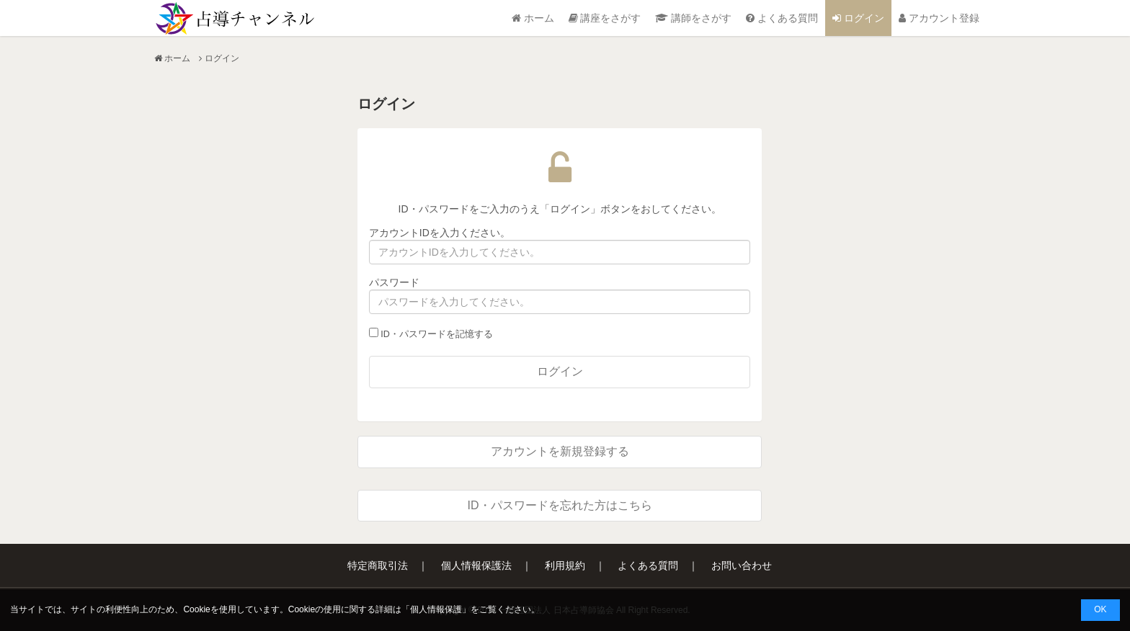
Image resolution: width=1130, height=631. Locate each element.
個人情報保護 (436, 609)
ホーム (533, 18)
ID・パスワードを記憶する (431, 333)
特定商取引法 (377, 565)
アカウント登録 (939, 18)
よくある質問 (782, 18)
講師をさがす (693, 18)
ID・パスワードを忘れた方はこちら (560, 505)
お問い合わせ (741, 565)
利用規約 (565, 565)
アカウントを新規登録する (560, 451)
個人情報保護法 (476, 565)
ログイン (858, 18)
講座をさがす (605, 18)
